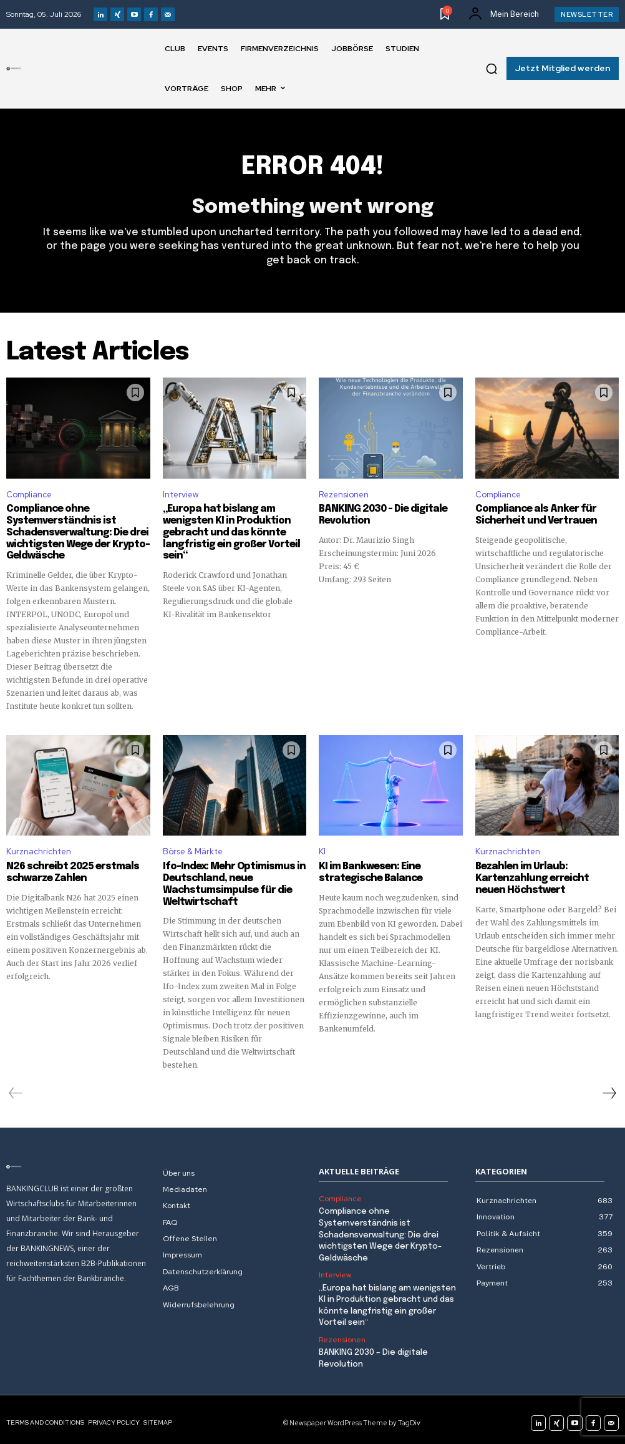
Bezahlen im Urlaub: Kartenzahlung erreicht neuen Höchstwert (542, 876)
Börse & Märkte (193, 849)
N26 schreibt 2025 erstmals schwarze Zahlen (68, 870)
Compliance (29, 494)
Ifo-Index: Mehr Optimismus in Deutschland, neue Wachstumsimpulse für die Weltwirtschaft (230, 882)
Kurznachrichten (38, 849)
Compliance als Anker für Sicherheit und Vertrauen (532, 514)
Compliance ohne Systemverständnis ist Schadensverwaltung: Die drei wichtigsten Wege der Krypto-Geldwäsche (74, 531)
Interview (180, 494)
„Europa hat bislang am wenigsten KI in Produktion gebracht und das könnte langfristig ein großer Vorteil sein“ (226, 531)
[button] (491, 69)
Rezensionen (344, 494)
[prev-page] (16, 1089)
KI (322, 849)
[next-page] (609, 1089)
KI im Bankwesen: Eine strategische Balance (366, 870)
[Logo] (13, 69)
